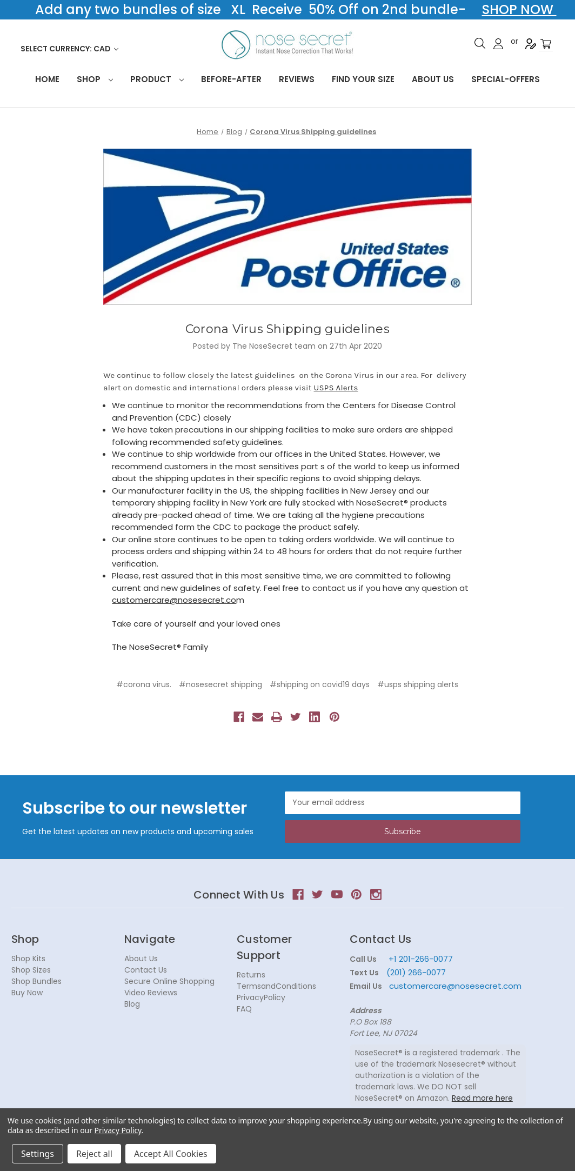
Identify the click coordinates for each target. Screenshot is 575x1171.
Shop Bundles (36, 981)
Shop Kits (28, 958)
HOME (47, 79)
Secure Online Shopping (169, 981)
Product (157, 79)
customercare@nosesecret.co (174, 600)
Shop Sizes (31, 969)
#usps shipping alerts (417, 684)
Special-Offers (505, 79)
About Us (433, 79)
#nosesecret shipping (220, 684)
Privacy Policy (118, 1130)
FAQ (244, 1008)
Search (480, 43)
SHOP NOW (519, 9)
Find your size (363, 79)
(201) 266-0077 (416, 972)
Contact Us (145, 969)
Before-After (231, 79)
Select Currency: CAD (69, 48)
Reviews (297, 79)
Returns (251, 974)
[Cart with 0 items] (546, 44)
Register (531, 43)
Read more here (482, 1098)
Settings (37, 1154)
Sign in (498, 43)
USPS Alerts (336, 387)
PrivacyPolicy (261, 997)
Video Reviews (150, 992)
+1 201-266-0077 (421, 958)
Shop (95, 79)
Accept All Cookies (171, 1154)
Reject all (94, 1154)
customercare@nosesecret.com (454, 986)
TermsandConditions (276, 986)
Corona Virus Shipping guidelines (287, 329)
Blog (132, 1004)
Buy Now (27, 992)
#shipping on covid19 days (320, 684)
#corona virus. (143, 684)
